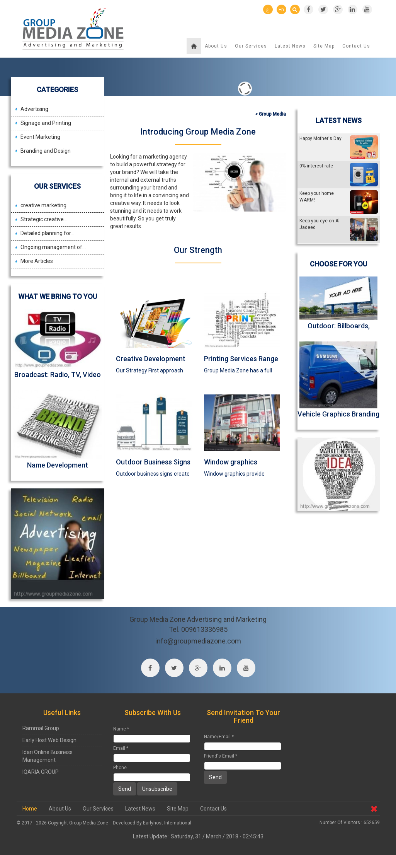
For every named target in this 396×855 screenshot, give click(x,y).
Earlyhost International (167, 823)
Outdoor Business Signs (153, 462)
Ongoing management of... (53, 247)
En (281, 9)
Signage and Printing (45, 123)
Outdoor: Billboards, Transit (339, 330)
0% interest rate (316, 166)
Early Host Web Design (49, 740)
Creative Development (150, 359)
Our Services (251, 46)
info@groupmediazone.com (198, 641)
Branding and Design (45, 151)
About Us (216, 46)
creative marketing (43, 205)
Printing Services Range (241, 359)
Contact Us (356, 46)
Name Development (57, 465)
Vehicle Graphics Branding (338, 414)
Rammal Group (40, 728)
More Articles (36, 261)
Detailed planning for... (47, 233)
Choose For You (338, 264)
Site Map (324, 46)
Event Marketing (40, 137)
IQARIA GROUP (40, 772)
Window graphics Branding (230, 466)
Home (29, 809)
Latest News (290, 46)
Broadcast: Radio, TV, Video (57, 374)
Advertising (34, 109)
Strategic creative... (43, 219)
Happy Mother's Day (320, 138)
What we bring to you (57, 296)
